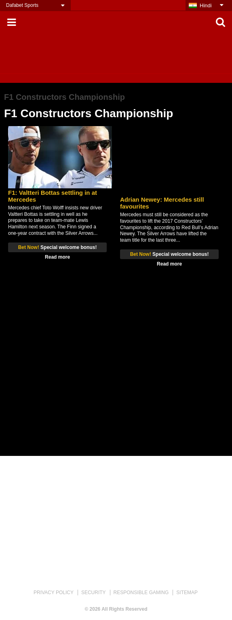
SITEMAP (187, 592)
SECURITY (93, 592)
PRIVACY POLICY (54, 592)
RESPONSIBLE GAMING (141, 592)
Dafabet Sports (22, 5)
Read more (57, 257)
